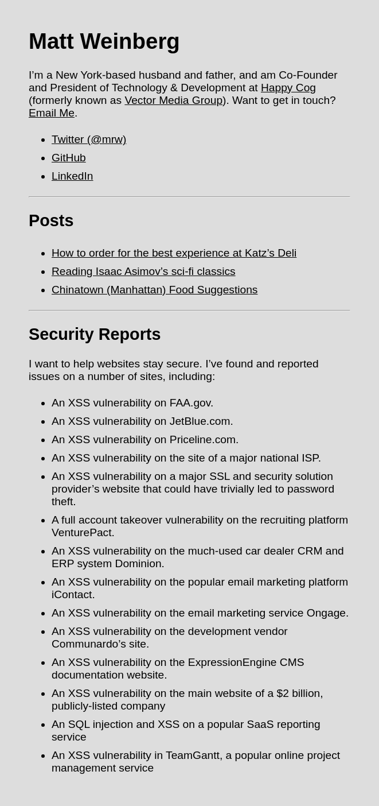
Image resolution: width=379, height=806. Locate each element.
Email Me (52, 113)
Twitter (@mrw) (89, 139)
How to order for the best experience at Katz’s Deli (174, 253)
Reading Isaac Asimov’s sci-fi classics (144, 271)
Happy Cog (288, 88)
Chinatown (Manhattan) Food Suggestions (154, 290)
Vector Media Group (173, 100)
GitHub (69, 158)
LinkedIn (72, 176)
